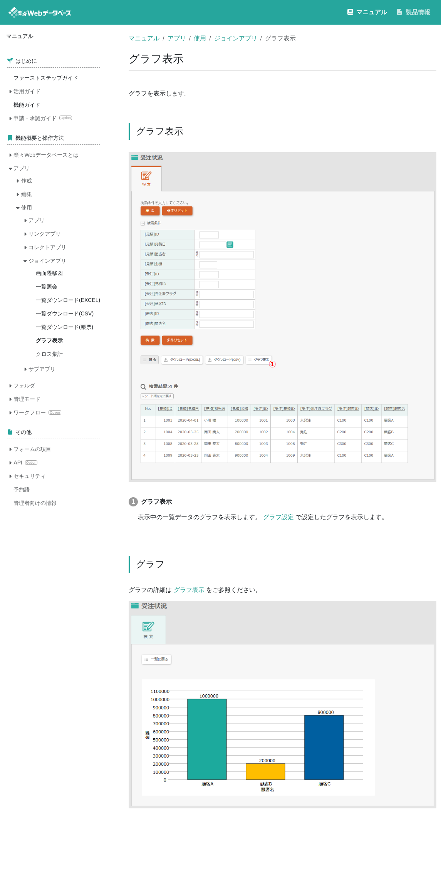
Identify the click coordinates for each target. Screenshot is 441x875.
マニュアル (144, 38)
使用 (200, 38)
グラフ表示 (189, 590)
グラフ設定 (278, 517)
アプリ (177, 38)
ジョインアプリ (235, 38)
